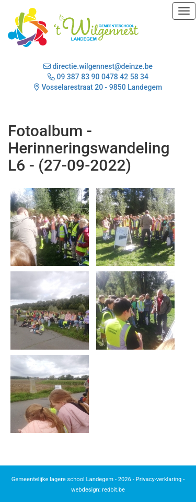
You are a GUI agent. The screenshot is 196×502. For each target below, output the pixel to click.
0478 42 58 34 (124, 77)
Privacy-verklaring (159, 479)
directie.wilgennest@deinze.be (98, 66)
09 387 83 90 (77, 77)
